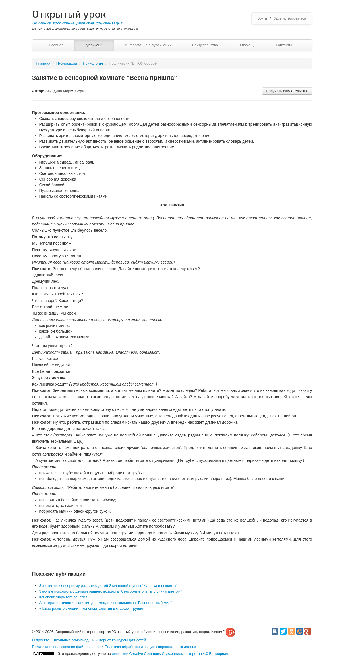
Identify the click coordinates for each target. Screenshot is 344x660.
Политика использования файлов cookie (66, 647)
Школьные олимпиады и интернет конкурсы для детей (99, 640)
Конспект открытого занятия (63, 597)
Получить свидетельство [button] (287, 91)
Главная (56, 45)
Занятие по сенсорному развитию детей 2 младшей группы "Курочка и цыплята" (108, 586)
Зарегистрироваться (290, 18)
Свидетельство (205, 45)
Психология (93, 63)
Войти (262, 18)
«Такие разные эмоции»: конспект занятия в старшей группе (91, 608)
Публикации (94, 45)
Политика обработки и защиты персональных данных (151, 647)
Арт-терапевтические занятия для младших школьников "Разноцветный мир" (105, 603)
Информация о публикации (148, 45)
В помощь (246, 45)
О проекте (40, 640)
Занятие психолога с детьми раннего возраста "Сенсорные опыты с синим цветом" (110, 591)
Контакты (284, 45)
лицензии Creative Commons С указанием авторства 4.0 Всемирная (170, 653)
